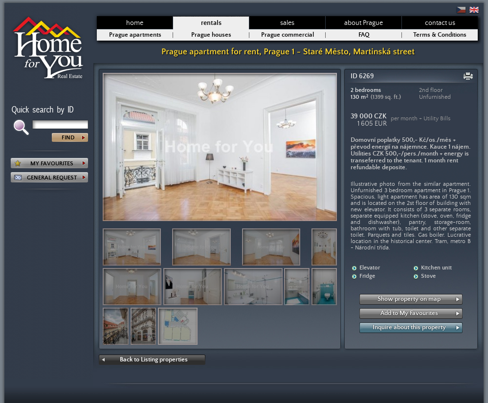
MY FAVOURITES (51, 163)
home (134, 23)
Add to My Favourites (409, 313)
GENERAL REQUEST (52, 178)
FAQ (364, 35)
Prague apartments (135, 35)
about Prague (363, 23)
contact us (440, 23)
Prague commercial (287, 35)
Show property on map (409, 299)
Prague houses (211, 35)
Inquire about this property (409, 327)
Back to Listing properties (154, 359)
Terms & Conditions (439, 35)
